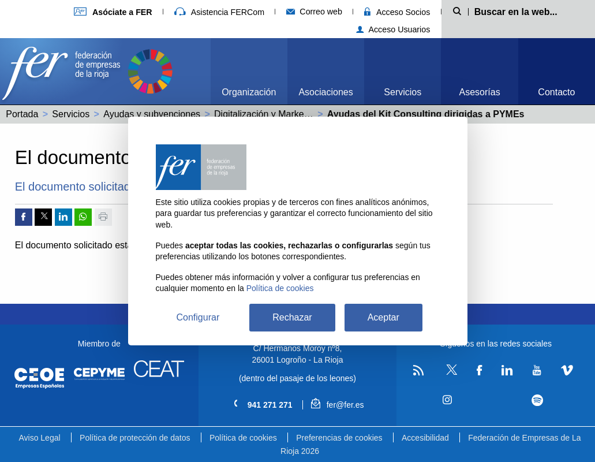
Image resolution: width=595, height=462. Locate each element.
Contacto (556, 92)
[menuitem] (249, 71)
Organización (249, 92)
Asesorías (479, 92)
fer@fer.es (337, 404)
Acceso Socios (397, 12)
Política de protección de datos (135, 437)
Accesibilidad (425, 437)
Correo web (314, 11)
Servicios (402, 92)
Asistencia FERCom (219, 12)
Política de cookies (243, 437)
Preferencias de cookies (339, 437)
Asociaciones (325, 92)
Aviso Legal (39, 437)
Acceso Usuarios (393, 29)
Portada (22, 114)
